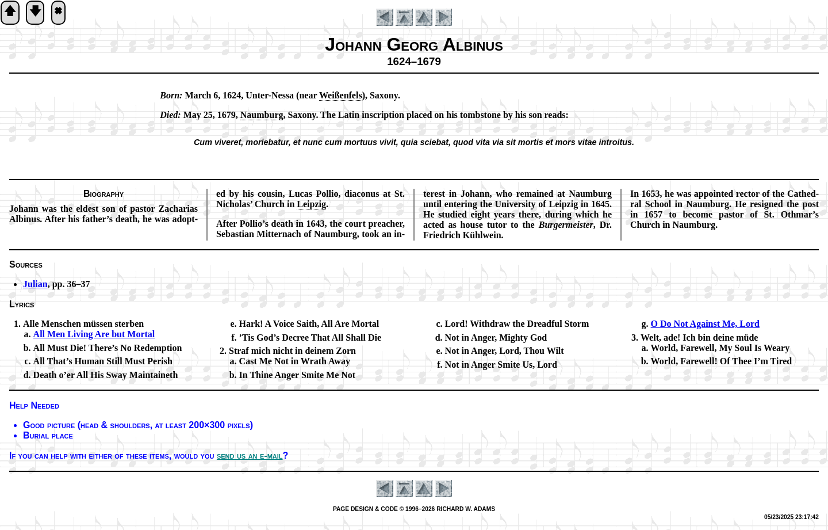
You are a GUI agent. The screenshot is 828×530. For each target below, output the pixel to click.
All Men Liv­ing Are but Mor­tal (94, 334)
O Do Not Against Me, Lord (705, 324)
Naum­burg (261, 115)
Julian (35, 284)
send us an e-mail (250, 455)
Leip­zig (311, 204)
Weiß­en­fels (340, 95)
